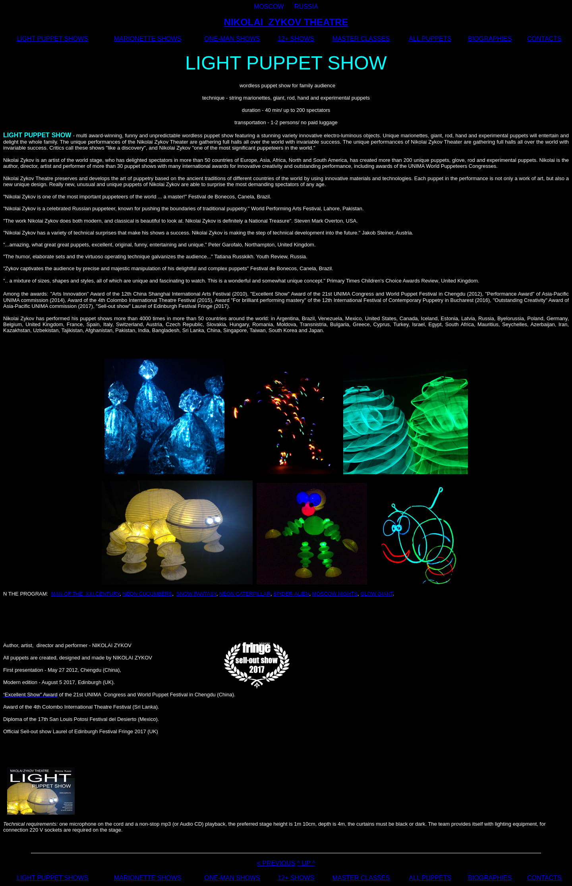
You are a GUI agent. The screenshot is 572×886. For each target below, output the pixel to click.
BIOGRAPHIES (490, 38)
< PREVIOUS (276, 863)
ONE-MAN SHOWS (232, 38)
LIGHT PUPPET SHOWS (52, 38)
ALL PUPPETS (430, 38)
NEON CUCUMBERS (147, 594)
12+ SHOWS (296, 38)
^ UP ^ (306, 863)
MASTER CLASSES (361, 38)
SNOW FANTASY (196, 594)
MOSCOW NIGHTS (335, 594)
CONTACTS (544, 38)
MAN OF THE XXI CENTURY (85, 594)
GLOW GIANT (376, 594)
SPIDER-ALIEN (291, 594)
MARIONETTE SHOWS (148, 38)
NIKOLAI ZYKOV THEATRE (286, 22)
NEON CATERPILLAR (245, 594)
